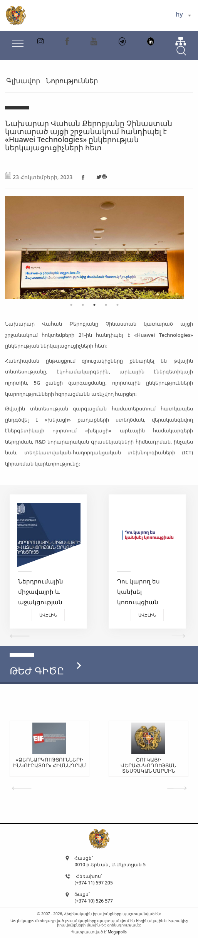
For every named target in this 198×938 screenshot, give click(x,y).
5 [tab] (117, 305)
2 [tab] (83, 305)
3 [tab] (94, 305)
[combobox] (183, 15)
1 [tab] (71, 305)
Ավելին (48, 615)
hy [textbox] (179, 14)
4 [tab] (106, 305)
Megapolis (116, 932)
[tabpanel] (94, 243)
